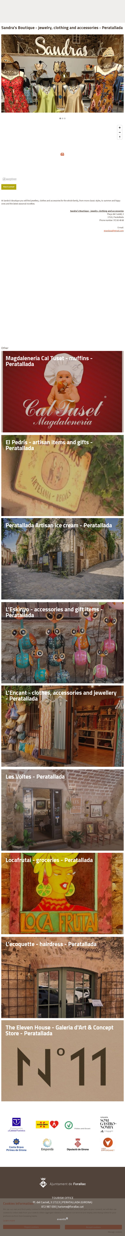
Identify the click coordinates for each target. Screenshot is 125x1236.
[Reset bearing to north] (119, 137)
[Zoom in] (119, 127)
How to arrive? (8, 186)
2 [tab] (62, 118)
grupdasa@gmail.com (114, 230)
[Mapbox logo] (9, 179)
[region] (62, 77)
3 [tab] (65, 118)
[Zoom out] (119, 132)
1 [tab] (60, 118)
